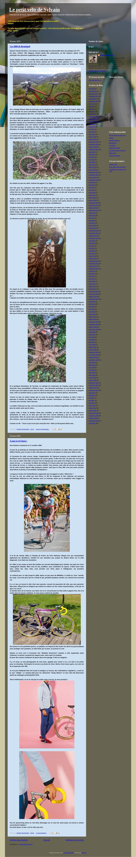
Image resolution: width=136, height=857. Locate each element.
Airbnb (111, 138)
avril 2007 (92, 403)
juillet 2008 (92, 365)
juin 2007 (92, 398)
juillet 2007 (92, 395)
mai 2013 (92, 220)
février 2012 (92, 256)
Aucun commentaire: (42, 429)
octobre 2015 (93, 147)
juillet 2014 (92, 185)
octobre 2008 (93, 357)
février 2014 (92, 197)
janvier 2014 (93, 200)
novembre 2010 (94, 294)
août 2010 (92, 301)
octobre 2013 (93, 208)
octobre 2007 (93, 388)
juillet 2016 (92, 126)
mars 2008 (92, 375)
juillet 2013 (92, 215)
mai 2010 (92, 309)
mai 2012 (92, 248)
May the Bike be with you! (117, 135)
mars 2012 (92, 253)
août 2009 (92, 332)
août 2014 (92, 182)
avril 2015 (92, 162)
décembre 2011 (94, 261)
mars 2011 (92, 284)
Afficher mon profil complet (97, 71)
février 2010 (92, 317)
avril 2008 (92, 372)
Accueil (46, 840)
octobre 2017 (93, 99)
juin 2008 (92, 367)
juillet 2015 (92, 154)
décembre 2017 (94, 94)
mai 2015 (92, 159)
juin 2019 (92, 88)
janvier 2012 (93, 258)
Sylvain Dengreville (106, 55)
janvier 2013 (93, 228)
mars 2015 (92, 165)
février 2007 (92, 408)
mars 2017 (92, 111)
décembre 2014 (94, 172)
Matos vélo (112, 153)
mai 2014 (92, 190)
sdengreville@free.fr (95, 80)
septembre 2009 (94, 329)
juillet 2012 (92, 243)
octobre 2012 (93, 235)
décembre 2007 (94, 383)
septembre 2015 (94, 149)
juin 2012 (92, 246)
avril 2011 (92, 281)
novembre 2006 (94, 415)
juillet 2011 (92, 273)
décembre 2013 (94, 203)
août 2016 (92, 124)
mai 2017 (92, 109)
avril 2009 (92, 342)
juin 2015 (92, 157)
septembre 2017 (94, 101)
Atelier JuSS (113, 164)
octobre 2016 (93, 119)
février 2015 (92, 167)
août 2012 (92, 241)
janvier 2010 (93, 319)
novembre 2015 (94, 144)
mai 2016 (92, 132)
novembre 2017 (94, 96)
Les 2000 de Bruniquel (20, 46)
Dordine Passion (114, 140)
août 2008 (92, 362)
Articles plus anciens (75, 840)
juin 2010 (92, 306)
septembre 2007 (94, 390)
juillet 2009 (92, 334)
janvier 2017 (93, 114)
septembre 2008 (94, 360)
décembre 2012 (94, 230)
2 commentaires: (41, 833)
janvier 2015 (93, 170)
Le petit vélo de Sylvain (34, 9)
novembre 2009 (94, 324)
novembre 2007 (94, 385)
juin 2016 (92, 129)
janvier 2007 (93, 410)
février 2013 (92, 225)
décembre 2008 (94, 352)
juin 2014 (92, 187)
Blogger (84, 853)
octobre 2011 (93, 266)
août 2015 (92, 152)
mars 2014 (92, 195)
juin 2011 (92, 276)
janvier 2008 (93, 380)
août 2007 (92, 393)
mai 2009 (92, 339)
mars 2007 (92, 405)
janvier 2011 (93, 289)
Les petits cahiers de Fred (117, 150)
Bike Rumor (113, 143)
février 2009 (92, 347)
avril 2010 (92, 311)
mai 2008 (92, 370)
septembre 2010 (94, 299)
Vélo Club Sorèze (114, 155)
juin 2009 (92, 337)
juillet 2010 (92, 304)
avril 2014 (92, 192)
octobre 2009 (93, 327)
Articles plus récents (19, 840)
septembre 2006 (94, 421)
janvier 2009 (93, 350)
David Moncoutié (114, 148)
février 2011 (92, 286)
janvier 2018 (93, 91)
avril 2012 (92, 251)
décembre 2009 (94, 322)
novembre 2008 (94, 355)
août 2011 (92, 271)
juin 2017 (92, 106)
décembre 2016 (94, 116)
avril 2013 (92, 223)
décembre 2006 (94, 413)
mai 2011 (92, 279)
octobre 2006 (93, 418)
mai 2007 (92, 400)
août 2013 (92, 213)
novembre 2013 (94, 205)
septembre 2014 (94, 180)
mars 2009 (92, 344)
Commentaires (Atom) (26, 844)
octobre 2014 (93, 177)
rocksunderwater (68, 853)
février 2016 (92, 137)
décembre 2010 (94, 291)
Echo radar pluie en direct (117, 167)
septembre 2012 (94, 238)
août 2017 (92, 104)
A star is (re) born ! (18, 441)
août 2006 (92, 423)
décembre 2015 (94, 142)
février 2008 (92, 377)
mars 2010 (92, 314)
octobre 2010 (93, 296)
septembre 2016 (94, 121)
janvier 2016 (93, 139)
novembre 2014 (94, 175)
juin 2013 (92, 218)
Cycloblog (112, 145)
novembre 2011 (94, 263)
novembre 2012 (94, 233)
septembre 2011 (94, 268)
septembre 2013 (94, 210)
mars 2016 (92, 134)
